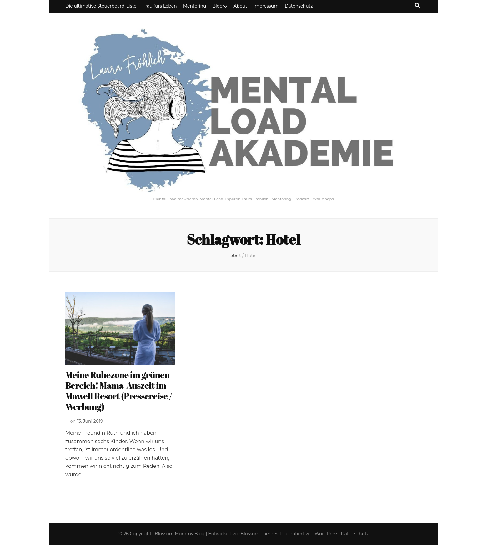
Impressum (266, 6)
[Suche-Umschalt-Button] (417, 5)
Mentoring (194, 6)
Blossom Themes (259, 534)
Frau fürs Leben (160, 6)
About (240, 6)
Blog (218, 6)
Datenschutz (299, 6)
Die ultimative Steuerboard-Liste (100, 6)
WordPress (327, 534)
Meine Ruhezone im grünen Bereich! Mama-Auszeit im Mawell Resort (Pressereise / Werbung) (118, 390)
